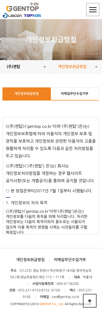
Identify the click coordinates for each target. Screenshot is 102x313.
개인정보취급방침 (26, 93)
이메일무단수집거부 (74, 93)
